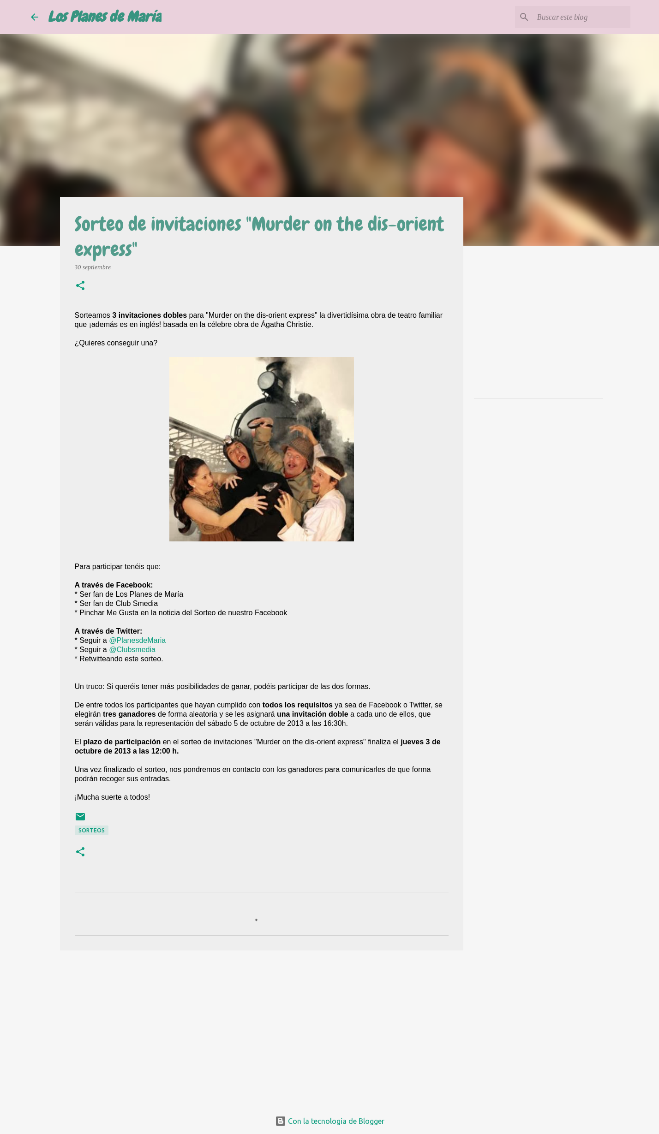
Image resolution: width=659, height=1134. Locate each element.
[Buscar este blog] (581, 17)
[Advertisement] (261, 1028)
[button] (80, 286)
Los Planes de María (105, 16)
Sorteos (91, 830)
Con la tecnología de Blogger (329, 1121)
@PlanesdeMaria (137, 640)
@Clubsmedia (132, 649)
